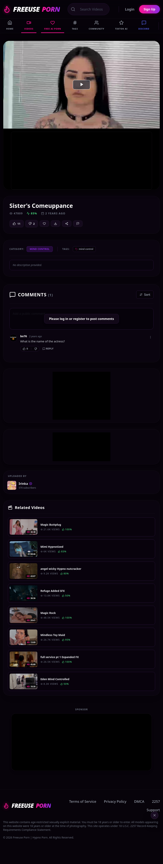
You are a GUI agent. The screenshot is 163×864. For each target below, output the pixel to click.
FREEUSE (31, 9)
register (79, 319)
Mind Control (40, 249)
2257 (156, 801)
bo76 (23, 336)
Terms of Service (82, 801)
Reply (48, 348)
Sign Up (149, 9)
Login (129, 9)
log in (64, 319)
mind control (84, 249)
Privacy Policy (115, 801)
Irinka (25, 484)
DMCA (139, 801)
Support (153, 810)
